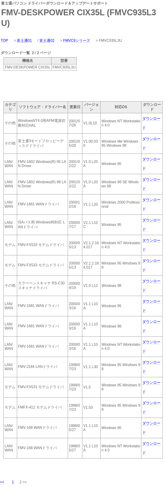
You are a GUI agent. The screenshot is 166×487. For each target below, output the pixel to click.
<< (2, 482)
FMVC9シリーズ (76, 40)
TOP (4, 40)
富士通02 (46, 40)
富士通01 (24, 40)
